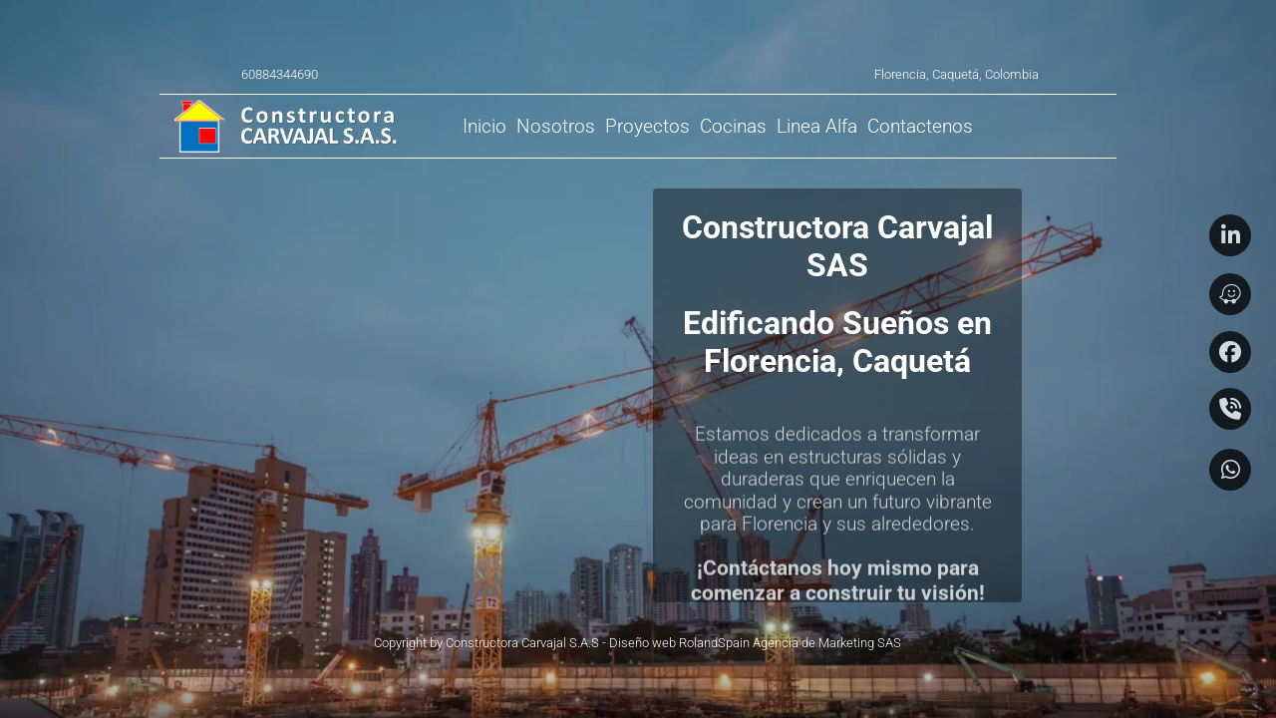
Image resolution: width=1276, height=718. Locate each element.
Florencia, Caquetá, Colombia (956, 74)
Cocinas (733, 126)
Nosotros (555, 126)
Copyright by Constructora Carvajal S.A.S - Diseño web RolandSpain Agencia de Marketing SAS (637, 642)
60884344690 (279, 74)
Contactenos (920, 126)
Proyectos (647, 126)
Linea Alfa (817, 126)
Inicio (484, 126)
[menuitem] (484, 126)
